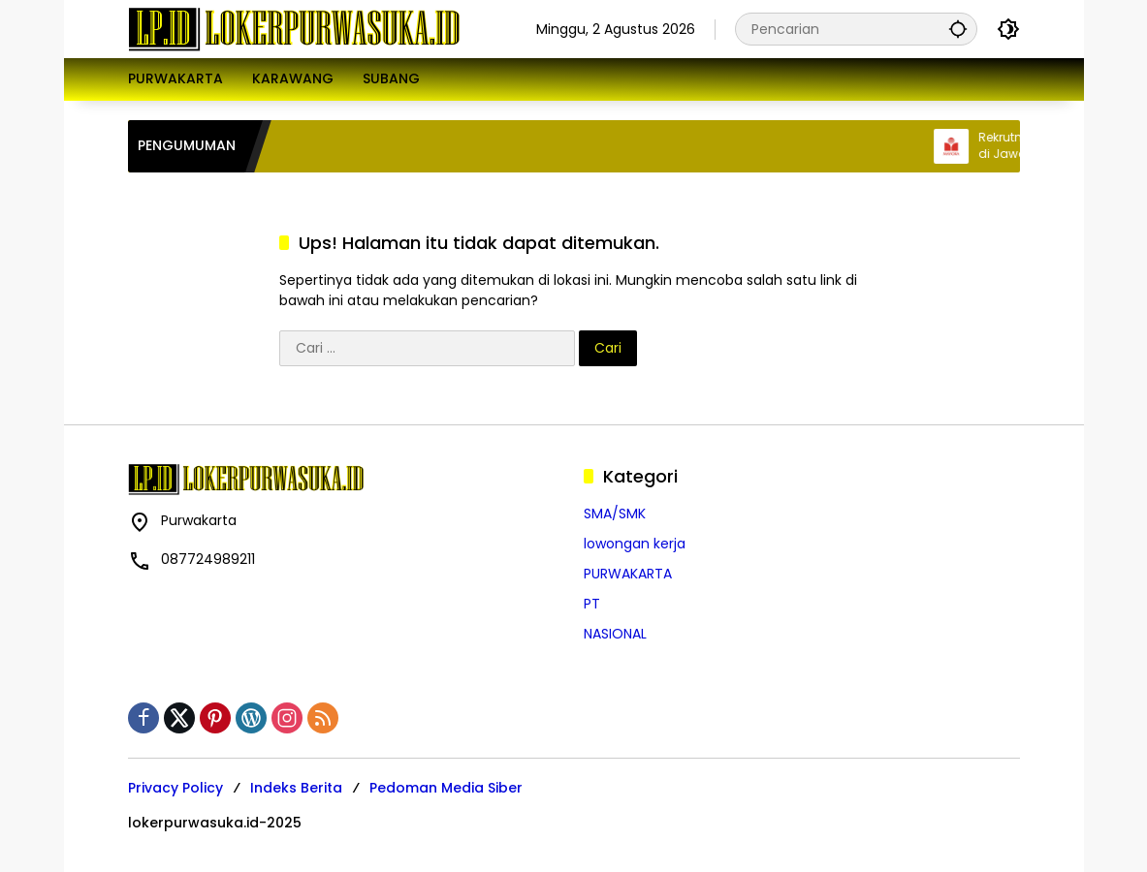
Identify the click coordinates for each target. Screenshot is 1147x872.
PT (592, 603)
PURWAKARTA (628, 573)
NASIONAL (615, 633)
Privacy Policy (175, 787)
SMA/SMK (615, 513)
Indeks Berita (296, 787)
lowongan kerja (634, 543)
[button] (958, 29)
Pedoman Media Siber (446, 787)
